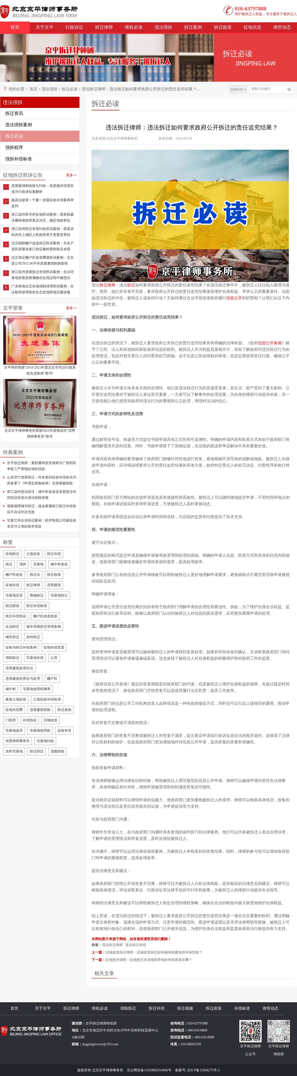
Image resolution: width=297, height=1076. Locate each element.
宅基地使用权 (40, 730)
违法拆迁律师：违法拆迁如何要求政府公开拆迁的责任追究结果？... (140, 89)
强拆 (22, 564)
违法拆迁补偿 (135, 945)
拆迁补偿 (54, 554)
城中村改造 (59, 564)
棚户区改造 (14, 574)
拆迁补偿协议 (15, 616)
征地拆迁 (12, 554)
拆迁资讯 (14, 113)
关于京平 (44, 27)
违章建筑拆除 (40, 710)
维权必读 (134, 27)
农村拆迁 (33, 637)
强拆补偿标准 (18, 158)
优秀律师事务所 (17, 741)
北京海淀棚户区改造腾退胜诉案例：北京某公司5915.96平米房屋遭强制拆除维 (42, 260)
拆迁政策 (223, 27)
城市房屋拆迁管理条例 (43, 626)
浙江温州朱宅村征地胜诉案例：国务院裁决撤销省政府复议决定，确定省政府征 (42, 217)
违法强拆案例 (18, 124)
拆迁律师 (104, 27)
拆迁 (8, 564)
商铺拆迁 (37, 595)
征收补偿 (64, 730)
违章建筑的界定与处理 (22, 678)
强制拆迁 (12, 658)
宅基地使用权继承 (36, 689)
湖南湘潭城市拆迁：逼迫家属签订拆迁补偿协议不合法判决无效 (41, 509)
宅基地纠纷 (45, 741)
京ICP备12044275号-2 (203, 1070)
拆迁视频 (185, 1008)
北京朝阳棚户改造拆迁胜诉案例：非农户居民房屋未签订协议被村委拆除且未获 (42, 246)
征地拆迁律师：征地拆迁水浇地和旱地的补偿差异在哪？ (148, 960)
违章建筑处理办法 (19, 668)
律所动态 (282, 27)
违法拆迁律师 (112, 945)
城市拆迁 (12, 637)
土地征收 (33, 554)
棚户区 (52, 678)
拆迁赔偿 (12, 606)
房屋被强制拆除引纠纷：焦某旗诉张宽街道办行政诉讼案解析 (42, 189)
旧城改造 (50, 720)
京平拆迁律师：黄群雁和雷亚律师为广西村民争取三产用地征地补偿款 (41, 466)
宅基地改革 (14, 730)
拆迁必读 (69, 89)
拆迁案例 (193, 27)
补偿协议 (30, 720)
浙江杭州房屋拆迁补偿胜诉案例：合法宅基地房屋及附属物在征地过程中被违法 (42, 275)
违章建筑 (54, 585)
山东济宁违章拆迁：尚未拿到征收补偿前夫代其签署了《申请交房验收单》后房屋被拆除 (41, 480)
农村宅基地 (14, 751)
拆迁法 (35, 574)
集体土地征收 (15, 699)
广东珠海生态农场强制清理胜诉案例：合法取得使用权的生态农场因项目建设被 (42, 289)
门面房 (10, 720)
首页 (14, 27)
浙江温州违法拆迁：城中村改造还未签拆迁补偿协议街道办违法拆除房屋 (41, 495)
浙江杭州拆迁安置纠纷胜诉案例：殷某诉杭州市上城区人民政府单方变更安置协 (42, 232)
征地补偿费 (14, 710)
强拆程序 (14, 147)
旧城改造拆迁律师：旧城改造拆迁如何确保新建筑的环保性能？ (153, 952)
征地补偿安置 (54, 647)
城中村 (10, 689)
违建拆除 (57, 751)
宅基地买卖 (14, 595)
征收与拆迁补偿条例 (21, 647)
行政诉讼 (74, 27)
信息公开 (234, 298)
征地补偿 (12, 585)
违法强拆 (163, 27)
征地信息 (252, 27)
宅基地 (38, 564)
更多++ (71, 175)
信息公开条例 (270, 343)
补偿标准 (242, 1008)
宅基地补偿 (35, 658)
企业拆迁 (12, 626)
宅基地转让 (59, 595)
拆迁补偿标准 (36, 606)
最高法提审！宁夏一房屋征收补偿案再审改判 (42, 203)
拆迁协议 (37, 751)
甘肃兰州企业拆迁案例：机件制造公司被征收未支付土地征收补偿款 (41, 523)
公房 (53, 658)
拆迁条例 (64, 710)
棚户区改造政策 (45, 616)
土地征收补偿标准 (47, 699)
